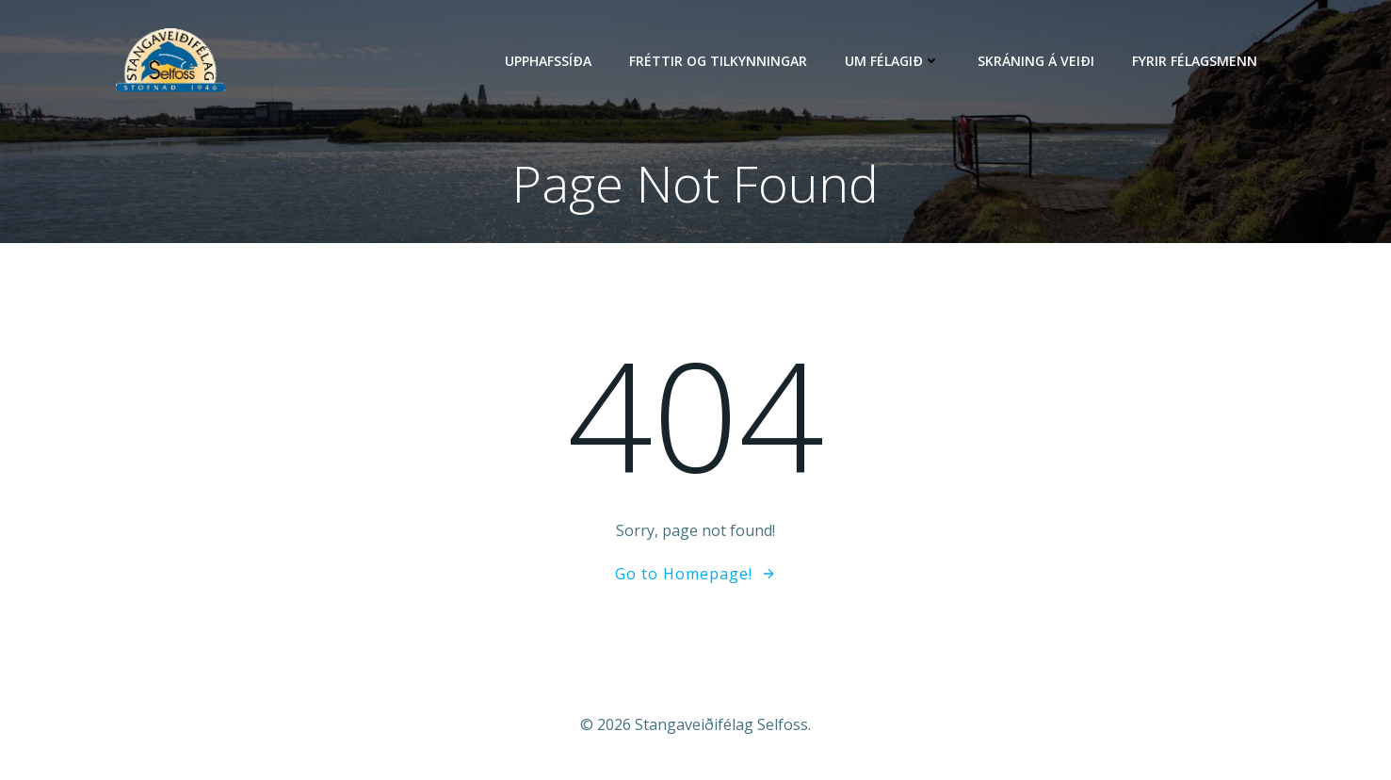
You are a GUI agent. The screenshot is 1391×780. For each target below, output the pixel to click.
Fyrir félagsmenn (1194, 61)
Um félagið (892, 61)
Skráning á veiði (1036, 61)
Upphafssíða (548, 61)
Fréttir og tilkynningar (718, 61)
